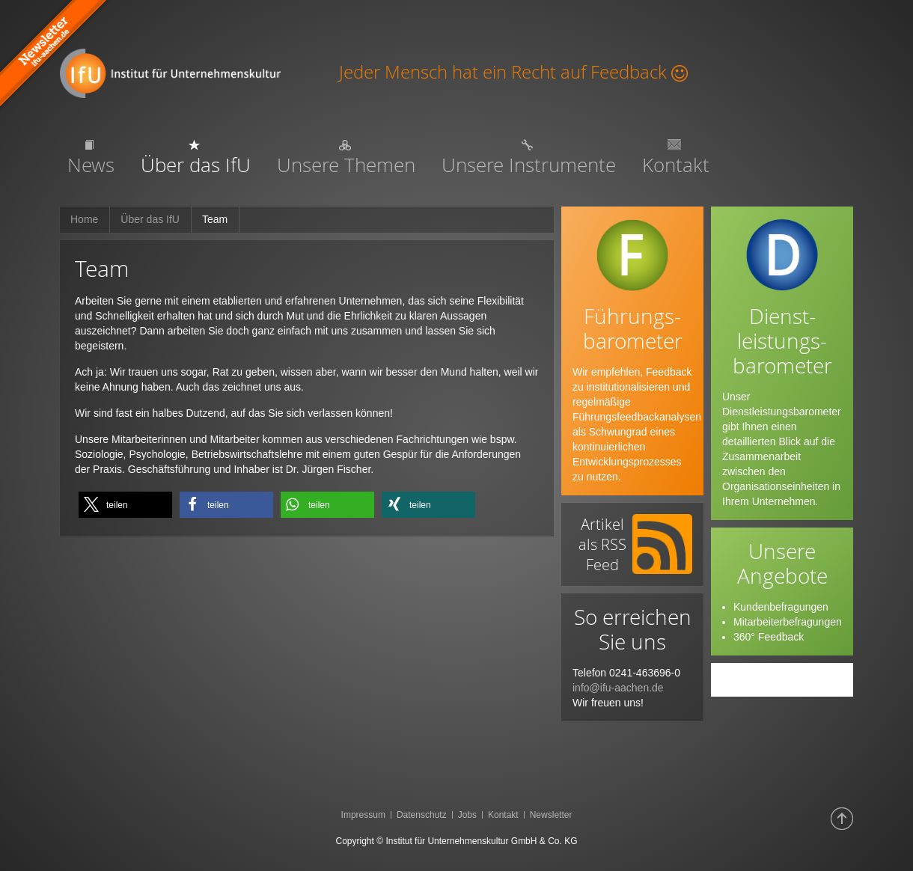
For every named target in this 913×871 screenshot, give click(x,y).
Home (84, 219)
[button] (125, 505)
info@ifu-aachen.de (618, 688)
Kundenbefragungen (780, 607)
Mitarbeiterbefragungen (787, 622)
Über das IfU (150, 219)
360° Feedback (768, 637)
